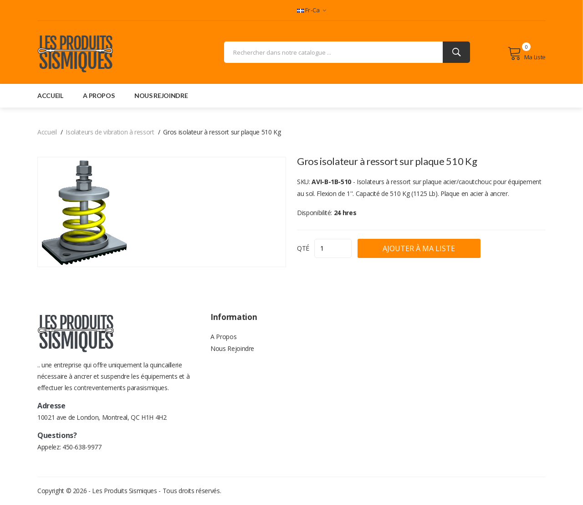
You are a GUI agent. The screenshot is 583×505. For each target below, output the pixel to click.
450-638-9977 (82, 447)
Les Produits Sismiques (124, 491)
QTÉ (303, 248)
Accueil (47, 132)
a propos (98, 96)
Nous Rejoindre (232, 351)
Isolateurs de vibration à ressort (110, 132)
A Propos (223, 338)
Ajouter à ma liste (445, 249)
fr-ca (311, 10)
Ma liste (526, 54)
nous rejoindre (161, 96)
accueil (50, 96)
